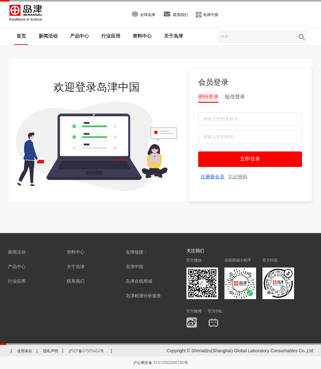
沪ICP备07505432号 (86, 351)
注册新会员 (212, 176)
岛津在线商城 (139, 281)
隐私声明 (50, 351)
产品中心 (17, 266)
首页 (21, 36)
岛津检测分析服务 (143, 295)
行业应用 (17, 281)
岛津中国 (134, 266)
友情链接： (137, 252)
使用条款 (24, 351)
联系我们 (76, 281)
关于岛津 (173, 36)
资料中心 (76, 252)
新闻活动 (48, 36)
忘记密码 (237, 176)
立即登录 (250, 159)
